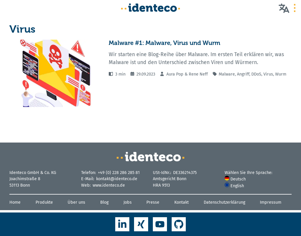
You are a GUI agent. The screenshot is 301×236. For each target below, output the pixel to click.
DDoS (256, 74)
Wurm (280, 74)
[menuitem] (258, 179)
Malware (227, 74)
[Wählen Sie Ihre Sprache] (284, 8)
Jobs (127, 202)
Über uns (76, 202)
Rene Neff (198, 74)
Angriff (243, 74)
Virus (268, 74)
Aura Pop (174, 74)
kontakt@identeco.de (116, 178)
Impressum (270, 202)
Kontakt (181, 202)
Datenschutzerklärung (224, 202)
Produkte (44, 202)
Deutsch (235, 179)
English (234, 185)
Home (15, 202)
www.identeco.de (109, 185)
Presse (152, 202)
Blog (104, 202)
